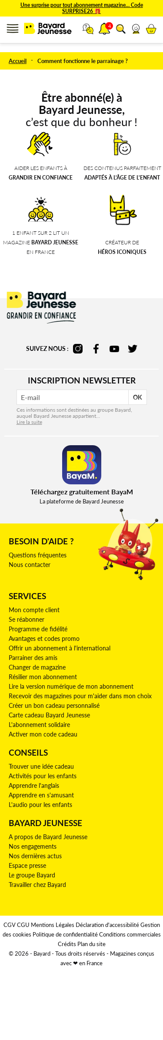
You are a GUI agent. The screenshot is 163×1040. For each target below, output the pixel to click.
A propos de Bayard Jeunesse (48, 836)
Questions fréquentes (38, 555)
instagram (78, 348)
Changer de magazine (37, 667)
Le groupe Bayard (32, 875)
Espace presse (27, 865)
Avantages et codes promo (44, 638)
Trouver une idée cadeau (41, 766)
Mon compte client (34, 609)
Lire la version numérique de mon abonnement (71, 686)
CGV (9, 924)
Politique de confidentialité (65, 934)
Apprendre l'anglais (34, 785)
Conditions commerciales (130, 934)
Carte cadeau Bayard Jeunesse (49, 715)
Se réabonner (26, 619)
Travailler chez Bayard (37, 884)
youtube (114, 348)
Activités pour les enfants (43, 776)
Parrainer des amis (33, 657)
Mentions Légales (52, 924)
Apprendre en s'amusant (41, 795)
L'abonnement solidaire (39, 724)
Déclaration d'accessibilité (107, 924)
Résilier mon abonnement (43, 676)
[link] (135, 29)
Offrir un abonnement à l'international (59, 648)
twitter (132, 348)
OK (137, 397)
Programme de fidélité (38, 629)
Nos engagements (33, 846)
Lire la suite (29, 422)
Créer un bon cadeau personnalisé (54, 705)
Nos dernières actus (35, 856)
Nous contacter (29, 564)
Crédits (67, 943)
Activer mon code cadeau (43, 734)
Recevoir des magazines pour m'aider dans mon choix (80, 696)
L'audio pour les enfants (40, 804)
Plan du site (91, 943)
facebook (96, 348)
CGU (23, 924)
